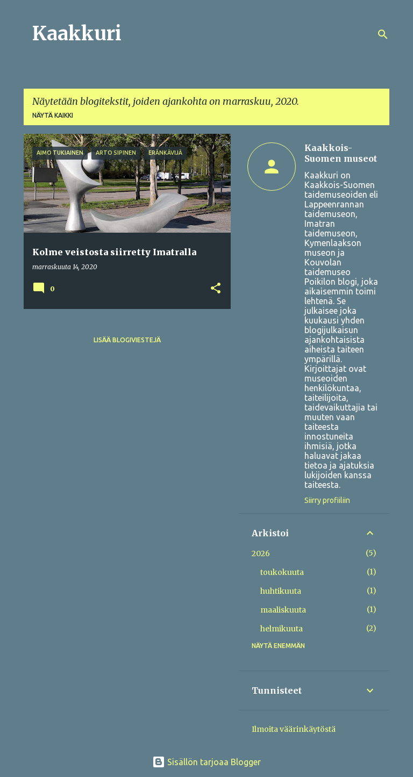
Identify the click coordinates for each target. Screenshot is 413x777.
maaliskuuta (283, 610)
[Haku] (382, 34)
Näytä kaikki (52, 115)
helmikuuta (281, 629)
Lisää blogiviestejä (127, 339)
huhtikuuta (280, 591)
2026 (261, 553)
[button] (215, 289)
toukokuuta (282, 572)
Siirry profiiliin (327, 500)
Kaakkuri (77, 33)
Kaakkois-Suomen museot (340, 153)
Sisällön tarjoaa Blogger (206, 762)
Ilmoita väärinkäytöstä (294, 729)
